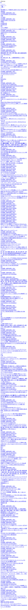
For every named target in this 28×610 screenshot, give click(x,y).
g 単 (2, 48)
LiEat (2, 304)
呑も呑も (3, 449)
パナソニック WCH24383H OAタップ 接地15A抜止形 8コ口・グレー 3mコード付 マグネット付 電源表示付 (14, 444)
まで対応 (3, 17)
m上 (2, 484)
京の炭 (2, 540)
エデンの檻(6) (4, 27)
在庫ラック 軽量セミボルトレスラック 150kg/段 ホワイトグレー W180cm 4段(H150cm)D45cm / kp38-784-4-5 (13, 465)
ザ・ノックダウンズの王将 (8, 173)
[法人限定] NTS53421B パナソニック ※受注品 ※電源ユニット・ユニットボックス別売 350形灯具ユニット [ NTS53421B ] (14, 131)
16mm (2, 364)
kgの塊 (2, 42)
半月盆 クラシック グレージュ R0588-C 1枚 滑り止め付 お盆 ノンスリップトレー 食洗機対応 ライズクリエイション (14, 198)
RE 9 (2, 447)
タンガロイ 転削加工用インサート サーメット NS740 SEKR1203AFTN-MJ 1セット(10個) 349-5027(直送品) (13, 404)
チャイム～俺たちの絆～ (7, 570)
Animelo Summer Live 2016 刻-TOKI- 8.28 (11, 184)
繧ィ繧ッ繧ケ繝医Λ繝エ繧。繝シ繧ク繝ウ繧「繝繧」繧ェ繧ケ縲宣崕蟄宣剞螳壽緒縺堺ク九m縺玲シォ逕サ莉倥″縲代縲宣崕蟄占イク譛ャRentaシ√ (14, 253)
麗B (2, 531)
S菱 (1, 504)
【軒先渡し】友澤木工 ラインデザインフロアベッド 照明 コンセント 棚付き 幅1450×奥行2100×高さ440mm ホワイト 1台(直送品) (14, 439)
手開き (2, 21)
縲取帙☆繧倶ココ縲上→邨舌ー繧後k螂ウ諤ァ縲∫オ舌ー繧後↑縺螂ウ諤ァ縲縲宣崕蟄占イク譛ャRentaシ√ (14, 327)
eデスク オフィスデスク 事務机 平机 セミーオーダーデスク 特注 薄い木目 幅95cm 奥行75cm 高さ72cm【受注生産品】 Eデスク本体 (14, 375)
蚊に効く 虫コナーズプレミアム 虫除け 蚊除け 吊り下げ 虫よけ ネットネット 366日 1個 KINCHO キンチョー (14, 248)
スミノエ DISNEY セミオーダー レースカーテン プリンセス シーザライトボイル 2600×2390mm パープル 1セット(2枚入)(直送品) (14, 597)
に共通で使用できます (7, 323)
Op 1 (2, 448)
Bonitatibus (3, 79)
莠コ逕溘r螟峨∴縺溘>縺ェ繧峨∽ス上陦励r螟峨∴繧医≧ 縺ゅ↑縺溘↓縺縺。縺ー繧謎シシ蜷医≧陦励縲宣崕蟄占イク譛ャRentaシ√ (14, 510)
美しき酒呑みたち (5, 93)
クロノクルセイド (5, 554)
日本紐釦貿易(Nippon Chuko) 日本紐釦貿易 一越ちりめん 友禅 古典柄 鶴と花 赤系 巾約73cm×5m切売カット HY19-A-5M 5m (14, 371)
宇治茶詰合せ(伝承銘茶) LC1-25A (9, 513)
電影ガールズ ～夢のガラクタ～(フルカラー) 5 (13, 118)
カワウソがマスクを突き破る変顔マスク (11, 70)
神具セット (4, 33)
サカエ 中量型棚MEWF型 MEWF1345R (11, 335)
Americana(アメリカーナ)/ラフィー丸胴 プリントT (14, 29)
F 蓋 (2, 56)
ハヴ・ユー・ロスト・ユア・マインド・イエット (14, 182)
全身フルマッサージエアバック (9, 230)
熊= (1, 275)
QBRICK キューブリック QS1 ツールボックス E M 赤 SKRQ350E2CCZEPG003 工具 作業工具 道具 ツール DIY (14, 392)
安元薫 (2, 35)
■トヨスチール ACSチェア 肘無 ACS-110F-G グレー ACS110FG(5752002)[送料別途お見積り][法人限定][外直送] (14, 115)
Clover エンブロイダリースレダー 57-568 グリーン (14, 572)
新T (2, 26)
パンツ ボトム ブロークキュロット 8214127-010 (13, 286)
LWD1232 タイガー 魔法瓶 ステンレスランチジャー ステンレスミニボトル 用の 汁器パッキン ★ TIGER (14, 126)
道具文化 (3, 97)
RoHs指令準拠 (4, 558)
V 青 (2, 76)
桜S (1, 267)
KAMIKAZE (4, 23)
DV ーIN (3, 188)
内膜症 (2, 106)
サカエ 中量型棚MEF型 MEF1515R (10, 340)
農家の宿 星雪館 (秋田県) (7, 602)
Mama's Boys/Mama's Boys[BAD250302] (11, 102)
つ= (1, 322)
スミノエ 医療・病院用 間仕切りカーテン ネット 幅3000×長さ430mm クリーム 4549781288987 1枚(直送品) (14, 343)
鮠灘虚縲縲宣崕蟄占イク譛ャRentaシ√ (11, 296)
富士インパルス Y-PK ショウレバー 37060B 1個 (13, 386)
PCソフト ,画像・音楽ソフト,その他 (10, 161)
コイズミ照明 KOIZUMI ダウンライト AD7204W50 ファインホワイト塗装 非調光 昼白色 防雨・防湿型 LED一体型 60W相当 (14, 409)
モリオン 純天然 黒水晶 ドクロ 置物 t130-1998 (13, 311)
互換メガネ (4, 536)
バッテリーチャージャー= (7, 74)
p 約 (2, 77)
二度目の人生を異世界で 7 (8, 47)
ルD (2, 354)
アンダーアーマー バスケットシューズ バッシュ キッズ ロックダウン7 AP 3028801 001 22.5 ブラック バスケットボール (14, 351)
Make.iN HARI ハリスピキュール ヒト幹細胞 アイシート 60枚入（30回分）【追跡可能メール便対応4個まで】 (14, 587)
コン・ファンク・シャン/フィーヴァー (11, 603)
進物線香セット (5, 483)
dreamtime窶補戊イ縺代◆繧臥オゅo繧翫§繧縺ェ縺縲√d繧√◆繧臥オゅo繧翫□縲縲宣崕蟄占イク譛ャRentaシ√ (14, 397)
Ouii (2, 81)
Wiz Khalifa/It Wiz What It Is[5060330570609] (12, 86)
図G (2, 430)
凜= (1, 316)
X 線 (2, 355)
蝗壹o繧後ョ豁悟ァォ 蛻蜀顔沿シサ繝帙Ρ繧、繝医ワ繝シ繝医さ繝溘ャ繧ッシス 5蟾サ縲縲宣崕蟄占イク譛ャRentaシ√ (14, 380)
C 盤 (2, 256)
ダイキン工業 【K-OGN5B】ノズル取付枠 (12, 163)
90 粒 (2, 518)
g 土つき (3, 120)
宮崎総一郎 (4, 416)
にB (2, 412)
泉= (1, 313)
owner (2, 320)
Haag (2, 80)
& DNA (2, 600)
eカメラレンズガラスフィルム (9, 357)
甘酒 (2, 15)
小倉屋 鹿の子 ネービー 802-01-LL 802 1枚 (12, 563)
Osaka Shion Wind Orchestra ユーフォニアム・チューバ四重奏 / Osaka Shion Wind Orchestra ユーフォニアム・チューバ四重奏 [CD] (14, 176)
